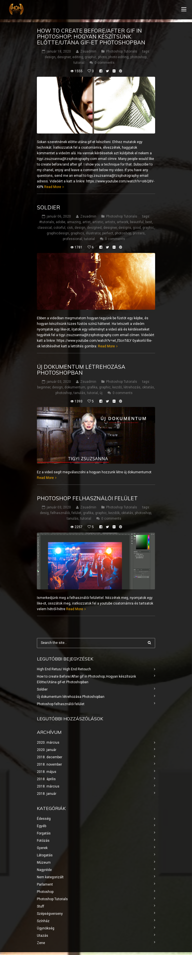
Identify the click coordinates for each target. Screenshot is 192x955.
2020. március (48, 742)
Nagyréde (44, 870)
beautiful (137, 222)
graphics (77, 233)
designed (94, 228)
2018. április (46, 779)
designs (125, 228)
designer (64, 57)
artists (110, 222)
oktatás (148, 387)
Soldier (48, 207)
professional (72, 239)
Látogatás (45, 855)
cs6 (70, 228)
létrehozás (132, 387)
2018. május (46, 772)
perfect (107, 233)
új (101, 393)
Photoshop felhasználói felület (87, 498)
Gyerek (42, 848)
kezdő (117, 387)
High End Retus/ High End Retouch (64, 669)
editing (77, 57)
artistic (97, 222)
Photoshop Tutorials (121, 51)
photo (102, 57)
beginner (43, 387)
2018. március (48, 786)
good (137, 228)
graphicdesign (58, 233)
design (50, 57)
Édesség (44, 819)
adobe (60, 222)
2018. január (46, 794)
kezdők (114, 513)
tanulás (79, 393)
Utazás (42, 936)
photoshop (138, 57)
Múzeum (44, 863)
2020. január (46, 750)
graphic (90, 57)
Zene (41, 943)
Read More (52, 187)
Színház (43, 921)
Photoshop (45, 892)
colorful (59, 228)
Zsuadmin (88, 51)
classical (44, 228)
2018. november (49, 764)
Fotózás (43, 841)
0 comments (105, 63)
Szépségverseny (50, 914)
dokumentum (74, 387)
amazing (74, 222)
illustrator (93, 233)
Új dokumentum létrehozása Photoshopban (81, 369)
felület (76, 513)
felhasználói (60, 513)
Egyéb (41, 826)
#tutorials (46, 222)
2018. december (49, 757)
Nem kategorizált (50, 877)
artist (86, 222)
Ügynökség (45, 928)
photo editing (118, 57)
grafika (92, 387)
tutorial (78, 63)
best (148, 222)
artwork (122, 222)
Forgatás (44, 833)
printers (139, 233)
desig (44, 513)
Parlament (45, 884)
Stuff (40, 906)
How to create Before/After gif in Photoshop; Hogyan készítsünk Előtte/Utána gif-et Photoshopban (91, 36)
